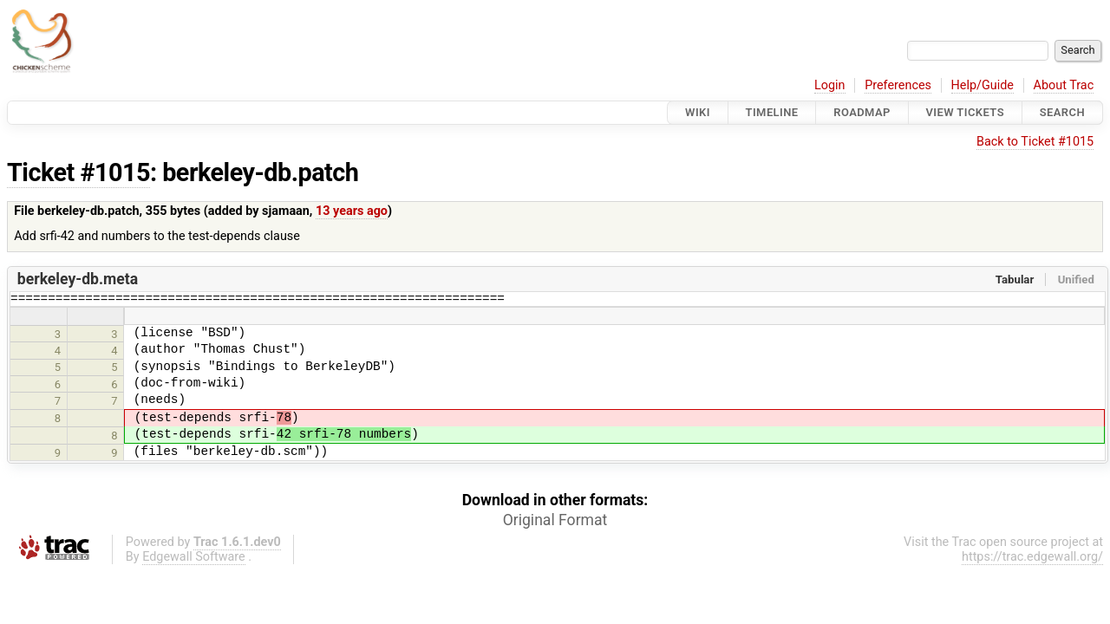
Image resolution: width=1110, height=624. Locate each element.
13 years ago (352, 211)
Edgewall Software (193, 559)
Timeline (772, 112)
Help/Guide (982, 85)
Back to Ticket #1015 (1035, 141)
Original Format (555, 522)
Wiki (697, 112)
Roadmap (862, 112)
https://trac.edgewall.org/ (1032, 559)
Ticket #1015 (78, 172)
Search (1062, 112)
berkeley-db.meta (77, 279)
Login (830, 85)
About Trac (1064, 85)
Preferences (898, 85)
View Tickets (965, 112)
